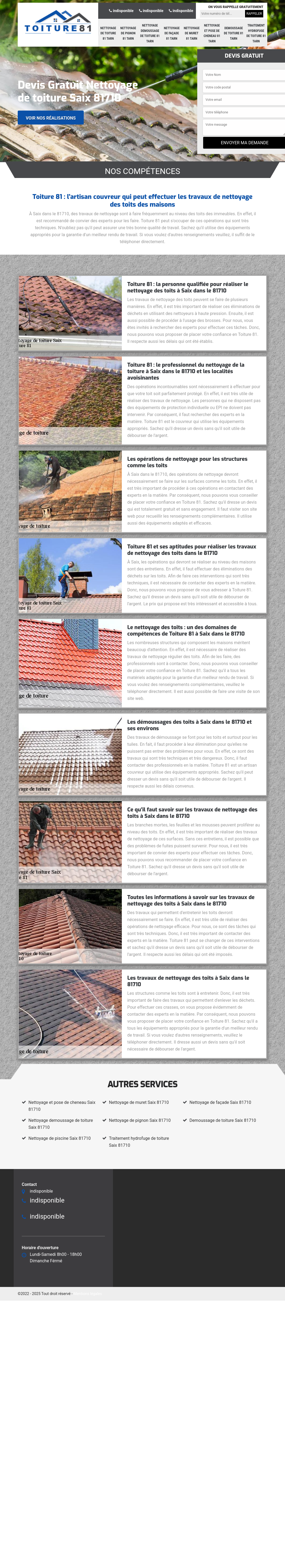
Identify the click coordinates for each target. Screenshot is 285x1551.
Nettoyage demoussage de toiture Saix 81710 (60, 1124)
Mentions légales (88, 1294)
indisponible (121, 11)
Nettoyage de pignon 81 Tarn (128, 33)
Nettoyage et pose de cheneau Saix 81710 (61, 1106)
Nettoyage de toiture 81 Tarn (108, 33)
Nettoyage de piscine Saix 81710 (59, 1138)
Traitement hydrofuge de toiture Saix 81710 (139, 1142)
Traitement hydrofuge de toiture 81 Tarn (256, 33)
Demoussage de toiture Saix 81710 (222, 1120)
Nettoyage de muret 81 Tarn (192, 33)
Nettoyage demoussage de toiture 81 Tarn (150, 33)
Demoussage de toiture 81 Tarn (233, 33)
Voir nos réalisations (51, 118)
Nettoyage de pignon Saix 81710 (140, 1120)
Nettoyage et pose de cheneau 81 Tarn (212, 33)
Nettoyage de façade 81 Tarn (172, 33)
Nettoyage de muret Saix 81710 (139, 1102)
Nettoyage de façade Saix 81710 (220, 1102)
